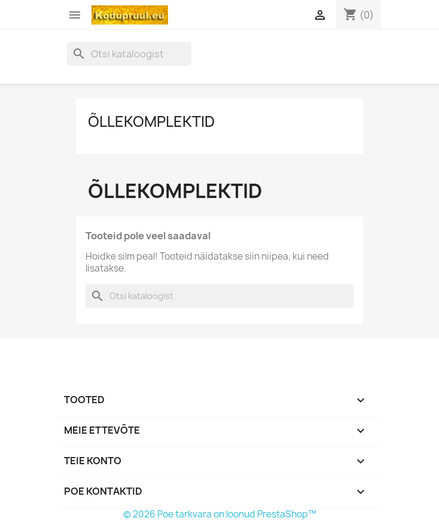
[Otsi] (129, 54)
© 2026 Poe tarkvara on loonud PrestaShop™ (219, 514)
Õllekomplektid (151, 121)
